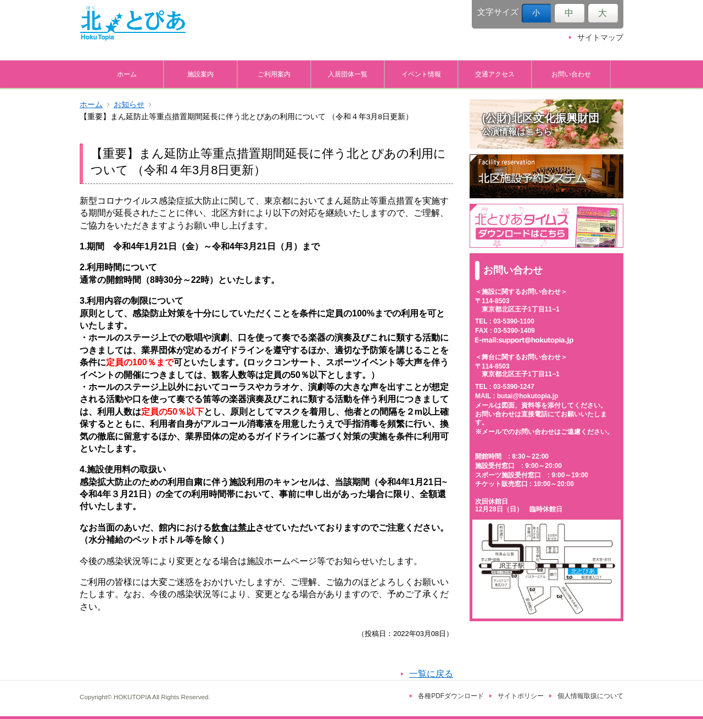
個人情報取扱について (590, 696)
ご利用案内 (274, 74)
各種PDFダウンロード (451, 696)
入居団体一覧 (347, 74)
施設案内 (200, 74)
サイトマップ (600, 38)
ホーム (127, 74)
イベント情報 (421, 74)
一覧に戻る (431, 673)
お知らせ (129, 105)
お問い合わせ (571, 74)
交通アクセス (495, 74)
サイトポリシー (521, 696)
